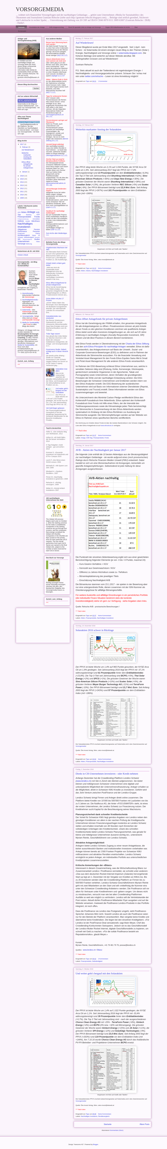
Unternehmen (23, 241)
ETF (38, 215)
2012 (22, 188)
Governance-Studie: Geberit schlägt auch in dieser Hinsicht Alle (57, 351)
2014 (22, 182)
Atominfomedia (27, 293)
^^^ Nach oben (80, 264)
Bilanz (99, 950)
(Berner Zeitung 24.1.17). (57, 140)
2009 (22, 198)
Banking (28, 215)
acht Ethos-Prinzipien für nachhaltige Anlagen (105, 346)
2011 (22, 191)
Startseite (21, 27)
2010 (22, 195)
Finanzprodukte (98, 438)
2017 (22, 144)
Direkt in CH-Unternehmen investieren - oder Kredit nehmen (107, 773)
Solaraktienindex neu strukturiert (53, 317)
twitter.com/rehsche (94, 76)
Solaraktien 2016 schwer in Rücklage (95, 630)
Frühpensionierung (23, 219)
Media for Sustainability (30, 322)
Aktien (83, 271)
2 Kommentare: (103, 959)
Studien (37, 239)
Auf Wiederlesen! (85, 42)
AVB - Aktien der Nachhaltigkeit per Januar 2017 (101, 450)
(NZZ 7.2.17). (51, 92)
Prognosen (21, 233)
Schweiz (20, 237)
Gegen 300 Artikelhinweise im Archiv (117, 27)
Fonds (107, 438)
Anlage (83, 438)
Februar (25, 147)
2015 (22, 179)
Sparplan (37, 237)
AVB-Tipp (89, 438)
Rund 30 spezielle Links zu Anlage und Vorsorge (84, 27)
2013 (22, 185)
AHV (19, 212)
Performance (22, 231)
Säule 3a (36, 235)
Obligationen (22, 229)
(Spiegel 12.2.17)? (58, 76)
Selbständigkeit (97, 961)
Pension (37, 229)
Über (136, 27)
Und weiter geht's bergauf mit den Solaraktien (99, 973)
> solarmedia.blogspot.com (129, 53)
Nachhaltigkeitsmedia (30, 300)
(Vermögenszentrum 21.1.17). (56, 155)
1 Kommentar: (103, 81)
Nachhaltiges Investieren (100, 271)
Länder (27, 221)
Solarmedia (26, 310)
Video (38, 241)
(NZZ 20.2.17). (62, 55)
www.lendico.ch (83, 781)
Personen (36, 231)
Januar (24, 172)
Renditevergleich (103, 1116)
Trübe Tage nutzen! (53, 334)
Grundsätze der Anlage (37, 27)
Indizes (88, 271)
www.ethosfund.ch (107, 425)
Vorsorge (21, 244)
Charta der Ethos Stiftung (137, 344)
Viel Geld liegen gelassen (55, 408)
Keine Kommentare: (105, 268)
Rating (38, 233)
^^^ (19, 365)
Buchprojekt (22, 31)
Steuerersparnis (27, 239)
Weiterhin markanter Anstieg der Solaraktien (98, 129)
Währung (29, 244)
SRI (19, 239)
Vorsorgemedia (81, 255)
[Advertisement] (112, 102)
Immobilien (36, 219)
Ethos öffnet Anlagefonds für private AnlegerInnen (101, 318)
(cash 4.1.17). (51, 207)
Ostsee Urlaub (23, 255)
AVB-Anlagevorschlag (56, 27)
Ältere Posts (144, 1124)
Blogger (95, 1144)
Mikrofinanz (35, 221)
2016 (22, 176)
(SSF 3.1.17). (56, 229)
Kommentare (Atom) (116, 1130)
